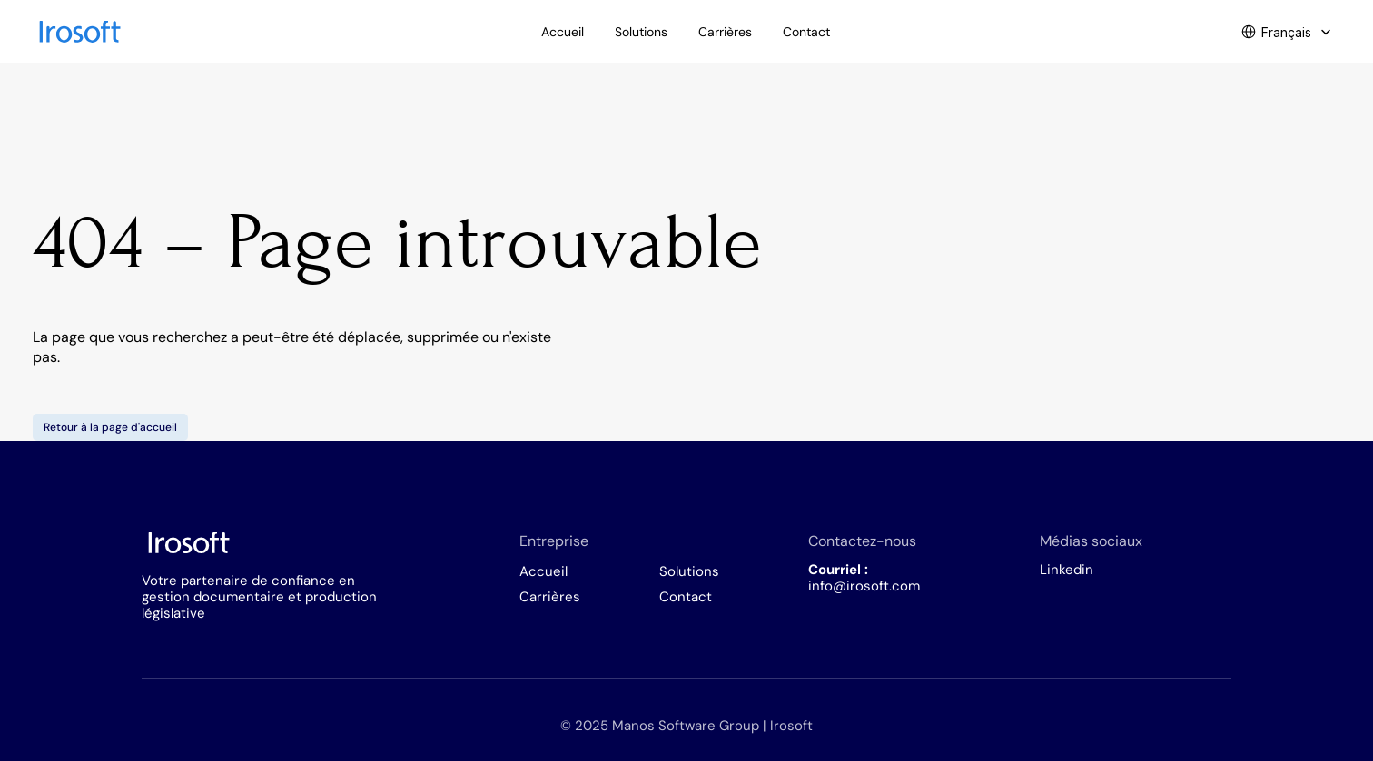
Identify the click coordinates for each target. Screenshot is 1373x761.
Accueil (543, 571)
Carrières (549, 597)
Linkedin (1066, 570)
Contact (685, 597)
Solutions (689, 571)
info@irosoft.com (864, 586)
